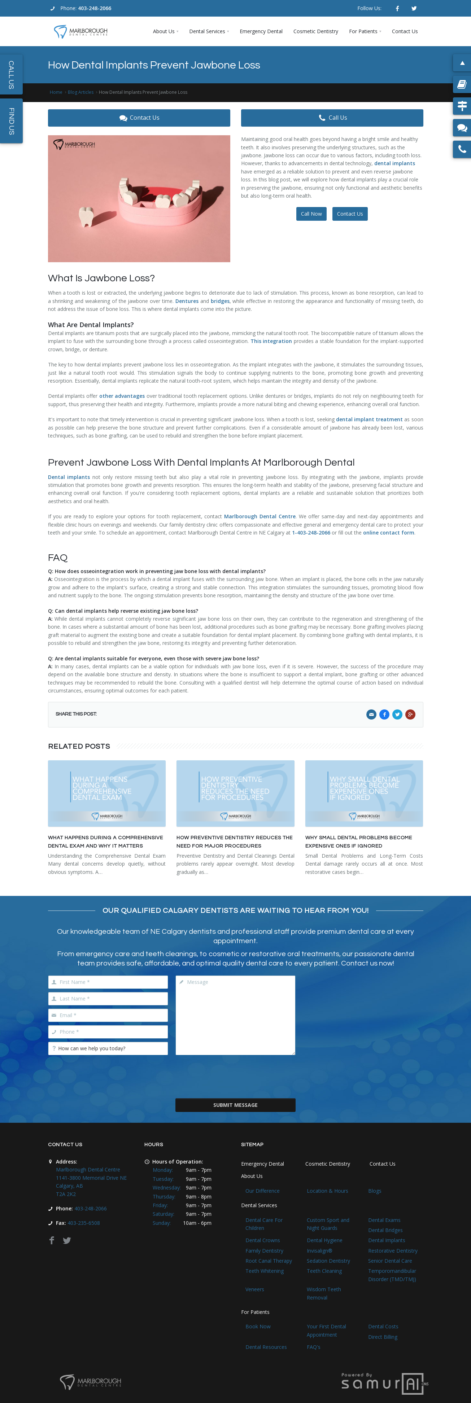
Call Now (311, 213)
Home (56, 92)
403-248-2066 (94, 8)
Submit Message (235, 1104)
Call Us (332, 118)
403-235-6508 (83, 1222)
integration (277, 341)
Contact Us (139, 118)
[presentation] (235, 1076)
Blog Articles (80, 92)
